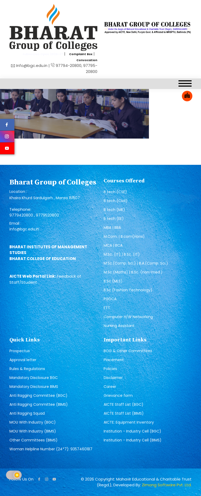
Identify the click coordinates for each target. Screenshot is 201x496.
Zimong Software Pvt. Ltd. (167, 485)
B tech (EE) (114, 218)
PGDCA (110, 299)
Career (110, 386)
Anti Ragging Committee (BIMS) (38, 404)
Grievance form (118, 395)
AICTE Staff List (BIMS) (124, 413)
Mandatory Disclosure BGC (33, 377)
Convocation (86, 60)
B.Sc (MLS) (113, 281)
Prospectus (19, 350)
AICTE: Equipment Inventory (129, 422)
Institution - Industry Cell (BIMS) (132, 440)
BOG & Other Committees (128, 350)
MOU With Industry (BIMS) (32, 431)
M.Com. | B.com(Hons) (124, 236)
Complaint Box (80, 54)
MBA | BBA (112, 227)
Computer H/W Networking (128, 316)
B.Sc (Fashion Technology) (128, 290)
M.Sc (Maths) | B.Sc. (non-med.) (133, 272)
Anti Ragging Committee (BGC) (38, 395)
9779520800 (47, 215)
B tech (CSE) (115, 191)
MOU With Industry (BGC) (32, 422)
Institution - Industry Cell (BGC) (132, 431)
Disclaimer (113, 377)
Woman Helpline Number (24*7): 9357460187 (50, 449)
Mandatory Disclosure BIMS (33, 386)
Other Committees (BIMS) (33, 440)
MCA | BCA (113, 245)
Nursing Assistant (119, 325)
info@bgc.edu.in (24, 229)
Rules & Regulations (27, 368)
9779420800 (21, 215)
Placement (114, 359)
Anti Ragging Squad (27, 413)
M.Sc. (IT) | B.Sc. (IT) (122, 254)
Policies (110, 368)
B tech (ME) (114, 209)
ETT (107, 307)
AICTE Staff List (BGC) (123, 404)
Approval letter (22, 359)
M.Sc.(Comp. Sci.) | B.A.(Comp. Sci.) (136, 263)
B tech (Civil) (115, 200)
